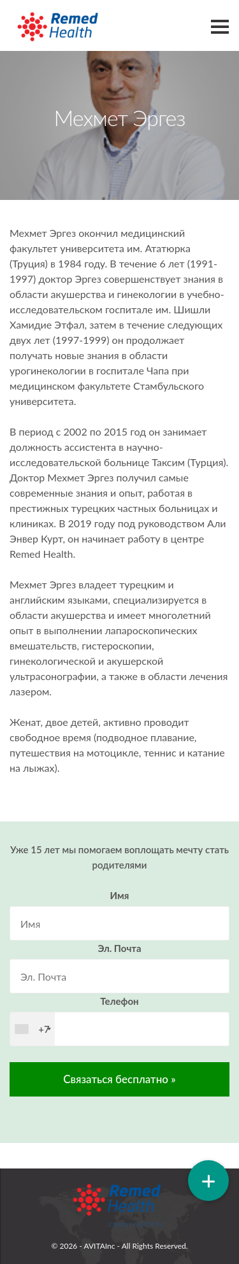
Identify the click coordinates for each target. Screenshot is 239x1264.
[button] (208, 1180)
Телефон (119, 1001)
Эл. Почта (119, 948)
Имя (119, 895)
